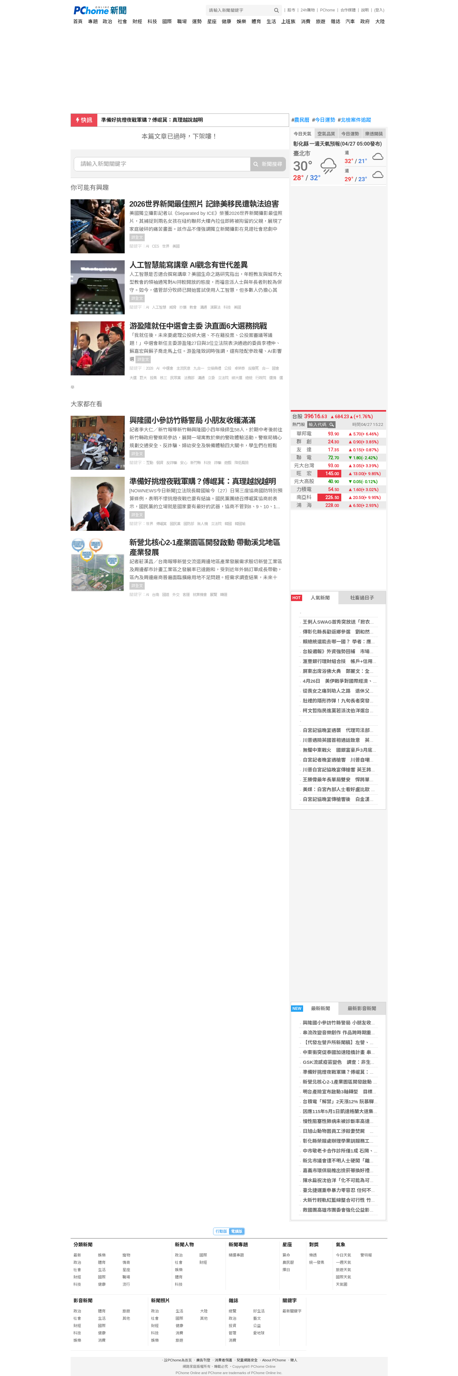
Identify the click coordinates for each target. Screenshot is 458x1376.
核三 (163, 378)
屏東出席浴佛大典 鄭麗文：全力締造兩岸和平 (353, 671)
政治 (107, 21)
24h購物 (308, 10)
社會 (122, 21)
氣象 (340, 1244)
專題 (93, 21)
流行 (126, 1284)
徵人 (293, 1360)
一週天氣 (343, 1262)
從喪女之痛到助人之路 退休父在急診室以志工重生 (358, 691)
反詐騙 (171, 463)
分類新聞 (83, 1244)
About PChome (274, 1360)
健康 (226, 21)
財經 (137, 21)
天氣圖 (341, 1284)
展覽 (213, 594)
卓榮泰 (239, 368)
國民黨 (175, 524)
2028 (149, 368)
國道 (165, 594)
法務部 (189, 378)
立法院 (223, 378)
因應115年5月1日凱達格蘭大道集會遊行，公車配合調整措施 (367, 1111)
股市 (291, 10)
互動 (149, 463)
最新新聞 (310, 1008)
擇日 (286, 1270)
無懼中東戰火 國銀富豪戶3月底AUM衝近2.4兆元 (356, 750)
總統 (248, 378)
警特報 (366, 1255)
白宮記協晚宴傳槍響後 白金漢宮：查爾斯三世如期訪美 (362, 799)
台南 (155, 594)
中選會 (168, 368)
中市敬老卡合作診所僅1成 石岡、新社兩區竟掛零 (355, 1151)
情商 (126, 1262)
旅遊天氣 (343, 1270)
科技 (152, 21)
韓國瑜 (240, 524)
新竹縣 (195, 463)
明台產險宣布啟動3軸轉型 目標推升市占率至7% (355, 1091)
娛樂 (241, 21)
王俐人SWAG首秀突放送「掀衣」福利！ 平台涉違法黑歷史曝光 (372, 622)
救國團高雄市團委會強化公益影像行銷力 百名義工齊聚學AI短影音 (372, 1210)
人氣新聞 (310, 598)
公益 (257, 1326)
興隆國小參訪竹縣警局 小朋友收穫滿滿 (344, 1022)
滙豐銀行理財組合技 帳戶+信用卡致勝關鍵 (349, 661)
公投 (227, 368)
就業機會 (200, 594)
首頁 (78, 21)
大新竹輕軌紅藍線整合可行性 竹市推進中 (346, 1200)
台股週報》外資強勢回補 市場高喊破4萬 (347, 651)
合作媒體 (348, 10)
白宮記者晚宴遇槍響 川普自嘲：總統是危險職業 (355, 760)
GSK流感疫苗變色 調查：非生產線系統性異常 (353, 1062)
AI (147, 246)
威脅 (172, 307)
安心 (183, 463)
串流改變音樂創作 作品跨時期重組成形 (344, 1032)
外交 (175, 594)
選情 (272, 378)
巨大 (143, 378)
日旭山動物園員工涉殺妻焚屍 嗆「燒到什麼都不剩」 (360, 1131)
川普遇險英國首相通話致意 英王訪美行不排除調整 (358, 740)
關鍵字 (289, 1300)
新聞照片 (160, 1300)
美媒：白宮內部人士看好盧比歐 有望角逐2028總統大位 (361, 789)
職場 (182, 21)
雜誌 (335, 21)
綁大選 (237, 378)
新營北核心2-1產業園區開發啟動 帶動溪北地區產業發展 (362, 1082)
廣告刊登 (203, 1360)
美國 (175, 246)
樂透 (313, 1255)
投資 (232, 1326)
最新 (77, 1255)
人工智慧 (159, 307)
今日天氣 (302, 133)
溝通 (203, 307)
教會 (193, 307)
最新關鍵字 (292, 1311)
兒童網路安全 (247, 1360)
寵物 (126, 1255)
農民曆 (301, 120)
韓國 (228, 524)
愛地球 (259, 1333)
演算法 (215, 307)
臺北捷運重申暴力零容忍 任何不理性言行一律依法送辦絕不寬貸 (370, 1190)
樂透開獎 (374, 133)
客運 (186, 594)
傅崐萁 (161, 524)
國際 (167, 21)
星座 (212, 21)
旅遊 (320, 21)
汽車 (350, 21)
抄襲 (182, 307)
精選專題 (236, 1255)
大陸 (380, 21)
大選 (132, 378)
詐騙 (217, 463)
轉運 (223, 594)
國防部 (189, 524)
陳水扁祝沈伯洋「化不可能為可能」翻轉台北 (350, 1180)
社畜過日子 (362, 597)
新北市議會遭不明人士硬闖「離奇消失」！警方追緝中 (360, 1160)
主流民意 (183, 368)
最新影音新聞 (362, 1008)
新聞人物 (184, 1244)
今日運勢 (323, 120)
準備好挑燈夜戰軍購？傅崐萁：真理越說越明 (152, 120)
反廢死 (253, 368)
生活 (271, 21)
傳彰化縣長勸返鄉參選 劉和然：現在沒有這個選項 (358, 631)
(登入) (379, 10)
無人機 (202, 524)
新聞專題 (238, 1244)
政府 (365, 21)
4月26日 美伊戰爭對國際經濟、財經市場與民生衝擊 (359, 681)
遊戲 (227, 463)
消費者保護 (223, 1360)
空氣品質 (326, 133)
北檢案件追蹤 (354, 120)
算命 (286, 1255)
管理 (232, 1333)
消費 (305, 21)
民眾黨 (175, 378)
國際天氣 (343, 1277)
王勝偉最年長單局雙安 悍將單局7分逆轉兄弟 (352, 779)
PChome (327, 10)
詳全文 (137, 237)
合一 (265, 368)
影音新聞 (83, 1300)
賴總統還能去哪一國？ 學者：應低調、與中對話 (353, 641)
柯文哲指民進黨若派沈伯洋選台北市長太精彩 (350, 710)
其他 (126, 1318)
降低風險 (241, 463)
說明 (365, 10)
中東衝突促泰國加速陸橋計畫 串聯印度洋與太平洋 (356, 1052)
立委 (211, 378)
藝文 (257, 1318)
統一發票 (316, 1262)
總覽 (232, 1311)
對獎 (314, 1244)
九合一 (198, 368)
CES (155, 246)
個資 (159, 463)
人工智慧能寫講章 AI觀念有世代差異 (188, 265)
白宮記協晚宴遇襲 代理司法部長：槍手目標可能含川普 (362, 730)
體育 (256, 21)
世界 (165, 246)
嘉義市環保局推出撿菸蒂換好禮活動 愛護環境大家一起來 (363, 1170)
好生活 (259, 1311)
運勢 (197, 21)
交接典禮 (214, 368)
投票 (153, 378)
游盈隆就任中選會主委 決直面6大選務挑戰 (198, 326)
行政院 (260, 378)
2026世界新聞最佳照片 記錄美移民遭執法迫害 (204, 204)
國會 (275, 368)
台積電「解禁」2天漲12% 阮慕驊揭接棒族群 (350, 1101)
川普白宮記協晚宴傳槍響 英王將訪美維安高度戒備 (356, 769)
